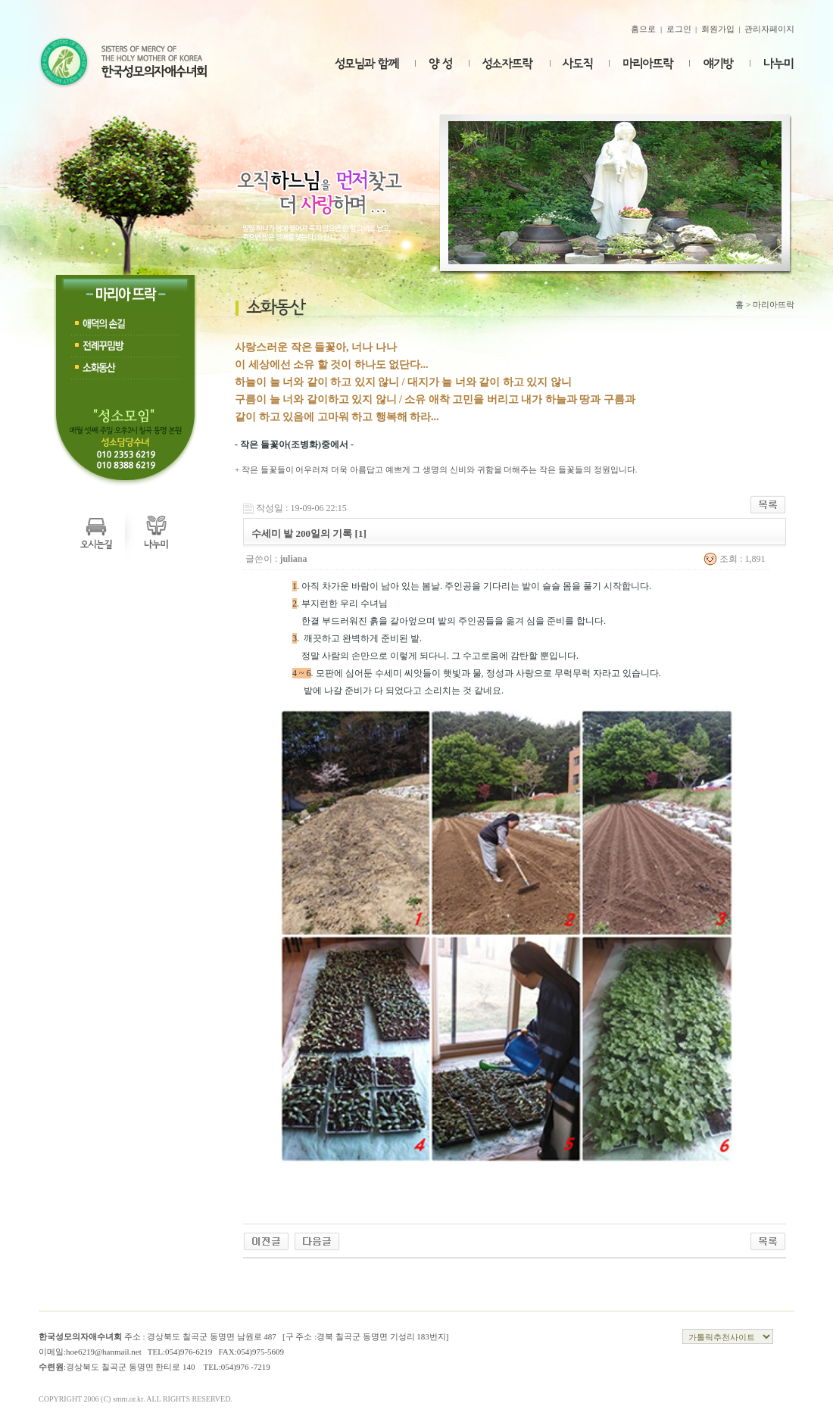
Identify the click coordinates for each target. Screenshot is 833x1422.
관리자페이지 (769, 28)
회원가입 (718, 28)
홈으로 (643, 28)
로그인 (678, 28)
